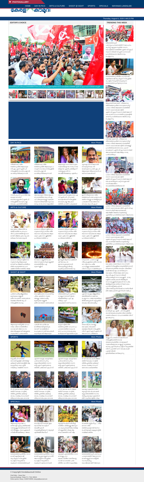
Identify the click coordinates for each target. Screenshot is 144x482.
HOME (28, 6)
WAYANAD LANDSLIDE (122, 6)
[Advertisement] (56, 120)
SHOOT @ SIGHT (76, 6)
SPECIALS (103, 6)
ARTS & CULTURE (57, 6)
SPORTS (91, 6)
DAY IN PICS (39, 6)
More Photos (96, 143)
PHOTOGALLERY (19, 2)
